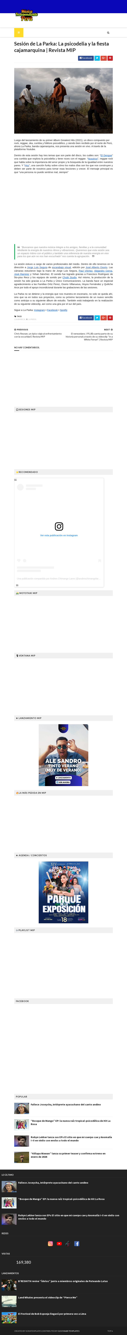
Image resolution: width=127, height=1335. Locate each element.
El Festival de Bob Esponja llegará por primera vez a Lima (52, 1313)
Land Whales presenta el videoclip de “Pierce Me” (47, 1297)
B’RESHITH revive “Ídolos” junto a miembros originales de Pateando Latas (63, 1280)
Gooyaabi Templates (56, 1330)
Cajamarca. (7, 322)
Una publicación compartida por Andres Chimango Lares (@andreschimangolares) (46, 578)
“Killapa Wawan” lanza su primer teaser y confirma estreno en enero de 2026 (64, 1152)
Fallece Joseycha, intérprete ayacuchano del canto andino (53, 1103)
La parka (20, 322)
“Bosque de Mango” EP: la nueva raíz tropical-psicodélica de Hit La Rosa (61, 1120)
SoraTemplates (21, 1330)
